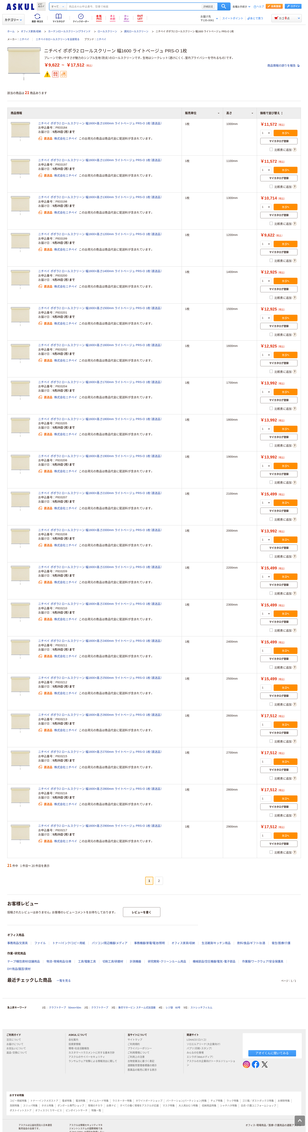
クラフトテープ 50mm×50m (65, 1007)
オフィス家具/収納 (31, 31)
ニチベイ (24, 39)
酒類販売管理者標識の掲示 (144, 1065)
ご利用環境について (140, 1052)
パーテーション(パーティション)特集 (186, 1100)
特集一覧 (96, 1110)
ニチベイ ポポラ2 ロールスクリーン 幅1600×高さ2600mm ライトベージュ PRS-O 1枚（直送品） (100, 714)
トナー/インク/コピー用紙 (68, 943)
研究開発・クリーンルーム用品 (167, 961)
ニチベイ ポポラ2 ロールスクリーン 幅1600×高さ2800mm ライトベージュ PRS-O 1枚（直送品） (100, 788)
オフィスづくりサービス (48, 1110)
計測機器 (135, 961)
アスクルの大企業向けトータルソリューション (211, 1063)
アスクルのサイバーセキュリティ (88, 1057)
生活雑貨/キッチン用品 (216, 943)
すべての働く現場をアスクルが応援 (139, 1105)
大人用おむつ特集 (188, 1105)
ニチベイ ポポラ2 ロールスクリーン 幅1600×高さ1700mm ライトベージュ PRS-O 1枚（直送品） (100, 382)
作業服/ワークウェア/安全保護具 (262, 961)
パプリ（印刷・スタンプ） (201, 1048)
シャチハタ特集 (228, 1105)
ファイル (40, 943)
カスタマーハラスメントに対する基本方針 (93, 1052)
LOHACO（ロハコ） (198, 1039)
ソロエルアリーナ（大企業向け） (205, 1044)
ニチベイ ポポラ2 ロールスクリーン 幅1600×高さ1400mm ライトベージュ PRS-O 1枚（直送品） (100, 271)
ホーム (11, 31)
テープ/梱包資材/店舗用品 (23, 961)
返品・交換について (18, 1052)
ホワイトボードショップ (149, 1100)
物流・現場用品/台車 (59, 961)
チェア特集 (217, 1100)
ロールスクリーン (107, 31)
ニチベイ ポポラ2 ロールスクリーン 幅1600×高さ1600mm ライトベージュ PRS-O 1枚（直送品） (100, 345)
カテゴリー (13, 19)
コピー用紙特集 (18, 1100)
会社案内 (75, 1039)
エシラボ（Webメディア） (202, 1057)
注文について (15, 1039)
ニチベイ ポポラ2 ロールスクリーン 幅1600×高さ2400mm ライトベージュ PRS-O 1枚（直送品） (100, 640)
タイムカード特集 (99, 1100)
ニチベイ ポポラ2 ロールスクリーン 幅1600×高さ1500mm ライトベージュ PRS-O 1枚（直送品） (100, 308)
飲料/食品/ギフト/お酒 (251, 943)
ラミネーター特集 (122, 1100)
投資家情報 (76, 1044)
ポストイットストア (21, 1110)
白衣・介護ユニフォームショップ (258, 1105)
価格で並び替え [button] (271, 113)
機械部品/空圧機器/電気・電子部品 (214, 961)
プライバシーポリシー (141, 1048)
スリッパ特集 (30, 1105)
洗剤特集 (14, 1105)
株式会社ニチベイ (65, 138)
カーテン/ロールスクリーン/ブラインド (69, 31)
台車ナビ (111, 1105)
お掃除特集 (284, 1100)
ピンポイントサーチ (77, 1110)
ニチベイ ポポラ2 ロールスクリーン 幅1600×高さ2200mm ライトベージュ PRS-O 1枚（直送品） (100, 567)
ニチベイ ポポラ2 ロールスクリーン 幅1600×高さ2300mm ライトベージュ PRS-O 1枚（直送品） (100, 603)
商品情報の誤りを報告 (283, 65)
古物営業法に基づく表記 (143, 1061)
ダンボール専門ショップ (70, 1105)
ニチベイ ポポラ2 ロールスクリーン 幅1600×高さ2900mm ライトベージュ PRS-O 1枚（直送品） (100, 825)
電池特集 (80, 1100)
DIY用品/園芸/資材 (19, 968)
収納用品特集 (209, 1105)
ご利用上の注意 (138, 1057)
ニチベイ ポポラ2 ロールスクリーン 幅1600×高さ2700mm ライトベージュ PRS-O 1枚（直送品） (100, 751)
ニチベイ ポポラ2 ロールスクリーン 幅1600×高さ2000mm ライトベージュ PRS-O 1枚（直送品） (100, 530)
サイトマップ (135, 1039)
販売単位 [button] (202, 113)
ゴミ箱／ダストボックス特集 (258, 1100)
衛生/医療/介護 (281, 943)
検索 (224, 6)
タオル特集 (47, 1105)
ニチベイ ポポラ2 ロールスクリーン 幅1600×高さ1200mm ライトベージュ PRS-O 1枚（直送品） (100, 234)
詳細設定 (208, 6)
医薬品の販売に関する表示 (144, 1070)
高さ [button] (239, 113)
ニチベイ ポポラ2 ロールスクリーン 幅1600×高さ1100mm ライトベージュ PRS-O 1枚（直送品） (100, 160)
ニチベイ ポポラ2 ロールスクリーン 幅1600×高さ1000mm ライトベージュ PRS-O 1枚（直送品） (100, 123)
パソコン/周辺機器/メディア (109, 943)
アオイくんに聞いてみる (272, 1053)
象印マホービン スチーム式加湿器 (136, 1007)
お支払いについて (17, 1048)
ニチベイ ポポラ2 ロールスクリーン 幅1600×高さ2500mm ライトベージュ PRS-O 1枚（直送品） (100, 677)
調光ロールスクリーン (136, 31)
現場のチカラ (95, 1105)
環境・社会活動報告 (80, 1048)
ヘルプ (260, 6)
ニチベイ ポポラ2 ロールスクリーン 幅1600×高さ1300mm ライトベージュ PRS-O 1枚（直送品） (100, 197)
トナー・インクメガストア (44, 1100)
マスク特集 (169, 1105)
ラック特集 (233, 1100)
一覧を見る (64, 980)
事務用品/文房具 (17, 943)
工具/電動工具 (87, 961)
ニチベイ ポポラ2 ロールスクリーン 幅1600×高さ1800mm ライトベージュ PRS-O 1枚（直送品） (100, 419)
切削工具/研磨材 (113, 961)
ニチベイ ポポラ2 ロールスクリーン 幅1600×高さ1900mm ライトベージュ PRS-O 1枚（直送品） (100, 456)
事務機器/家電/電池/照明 (149, 943)
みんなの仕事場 (197, 1052)
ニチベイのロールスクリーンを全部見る (57, 39)
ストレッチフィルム (201, 1007)
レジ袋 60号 (173, 1007)
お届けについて (16, 1044)
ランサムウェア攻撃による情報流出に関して (93, 1063)
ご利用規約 (135, 1044)
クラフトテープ (99, 1007)
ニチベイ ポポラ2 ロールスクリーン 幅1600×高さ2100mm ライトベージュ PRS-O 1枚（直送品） (100, 493)
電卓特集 (67, 1100)
